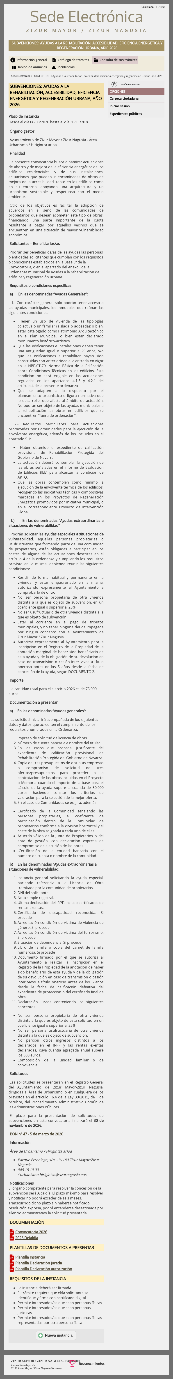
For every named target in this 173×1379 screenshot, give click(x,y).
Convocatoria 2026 (31, 1231)
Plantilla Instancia (30, 1257)
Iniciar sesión (120, 106)
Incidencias (66, 67)
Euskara (160, 7)
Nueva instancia (55, 1335)
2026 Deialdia (26, 1237)
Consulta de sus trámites (118, 60)
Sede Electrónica (20, 76)
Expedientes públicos (126, 114)
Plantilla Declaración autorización (43, 1268)
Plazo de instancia (24, 116)
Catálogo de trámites (73, 60)
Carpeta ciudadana (124, 98)
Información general (31, 60)
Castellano (147, 7)
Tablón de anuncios (32, 67)
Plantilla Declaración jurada (38, 1263)
